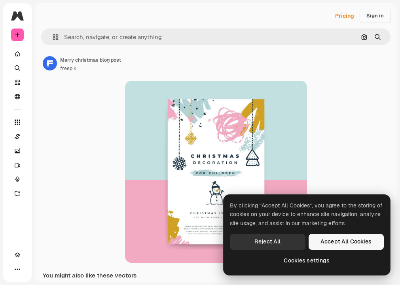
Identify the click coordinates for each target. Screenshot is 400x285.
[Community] (17, 96)
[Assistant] (17, 193)
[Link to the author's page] (50, 63)
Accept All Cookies (346, 241)
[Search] (17, 68)
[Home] (17, 54)
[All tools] (17, 122)
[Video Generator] (17, 165)
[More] (17, 269)
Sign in (375, 15)
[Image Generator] (17, 150)
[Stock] (17, 82)
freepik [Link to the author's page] (68, 68)
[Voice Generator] (17, 179)
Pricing (344, 15)
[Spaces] (17, 136)
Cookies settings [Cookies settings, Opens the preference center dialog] (307, 260)
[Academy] (17, 255)
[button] (52, 37)
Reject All (267, 241)
